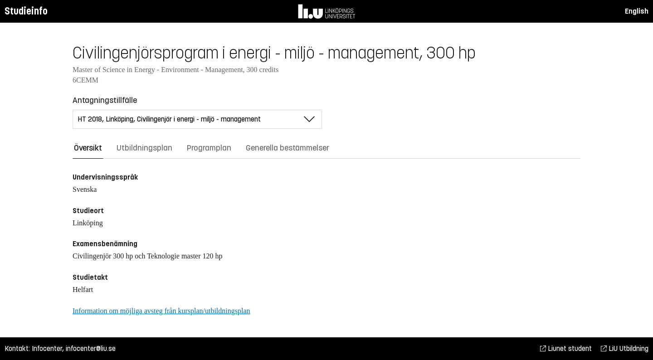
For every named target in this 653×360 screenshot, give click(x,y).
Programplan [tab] (209, 148)
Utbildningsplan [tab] (144, 148)
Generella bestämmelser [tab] (287, 148)
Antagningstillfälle (105, 100)
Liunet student (566, 348)
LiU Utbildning (624, 348)
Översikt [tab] (88, 148)
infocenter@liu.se (91, 348)
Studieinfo (26, 11)
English (636, 11)
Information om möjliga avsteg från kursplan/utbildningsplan (161, 311)
